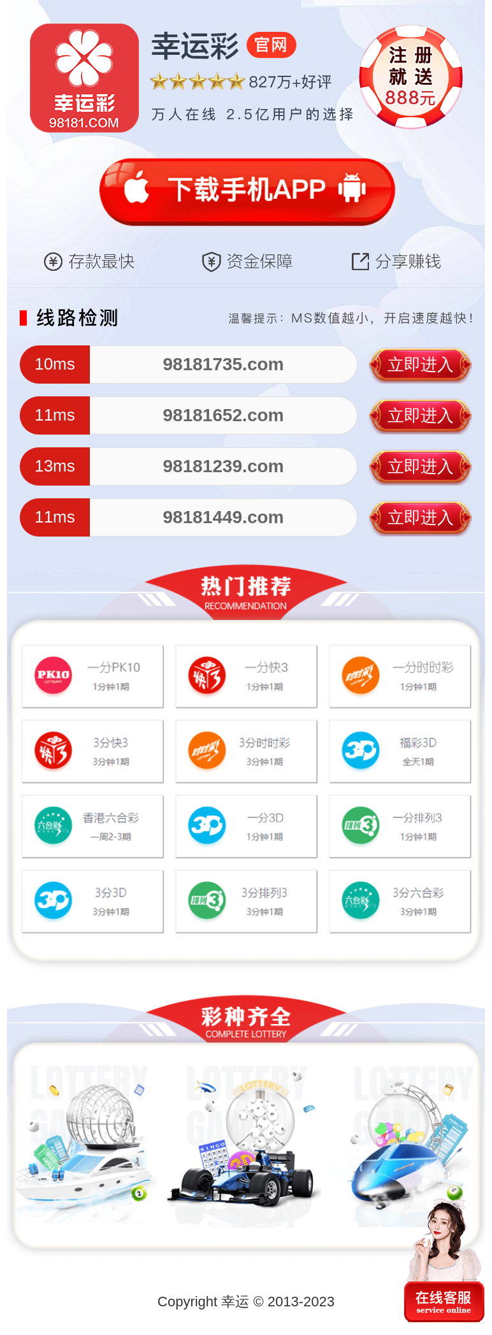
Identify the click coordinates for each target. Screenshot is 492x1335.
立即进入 (420, 364)
